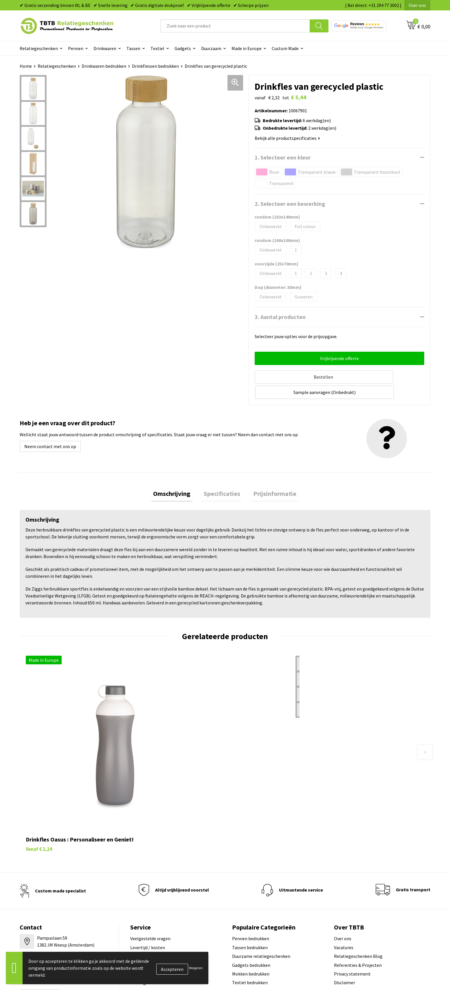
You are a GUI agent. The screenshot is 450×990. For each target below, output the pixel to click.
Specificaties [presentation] (222, 477)
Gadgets (183, 48)
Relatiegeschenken (39, 48)
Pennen (75, 48)
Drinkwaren (104, 48)
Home (26, 66)
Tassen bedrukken (250, 857)
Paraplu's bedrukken (252, 901)
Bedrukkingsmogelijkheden (157, 875)
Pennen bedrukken (250, 849)
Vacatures (343, 857)
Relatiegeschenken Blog (358, 866)
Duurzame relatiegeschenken (261, 866)
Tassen (133, 48)
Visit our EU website (353, 910)
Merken (239, 910)
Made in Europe (247, 48)
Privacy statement (352, 884)
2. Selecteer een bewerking (290, 203)
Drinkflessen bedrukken (155, 66)
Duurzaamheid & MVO (151, 910)
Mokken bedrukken (250, 884)
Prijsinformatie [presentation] (270, 477)
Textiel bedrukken (250, 893)
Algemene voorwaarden (357, 901)
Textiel (157, 48)
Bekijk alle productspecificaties (287, 138)
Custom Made (285, 48)
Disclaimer (344, 893)
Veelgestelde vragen (150, 849)
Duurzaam (211, 48)
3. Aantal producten (280, 316)
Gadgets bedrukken (251, 875)
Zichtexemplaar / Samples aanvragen (167, 901)
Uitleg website (144, 866)
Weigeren (196, 968)
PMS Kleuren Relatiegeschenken (162, 884)
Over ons (417, 5)
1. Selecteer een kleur (283, 157)
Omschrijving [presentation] (176, 477)
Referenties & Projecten (358, 875)
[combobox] (235, 25)
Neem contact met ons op (50, 429)
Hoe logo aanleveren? (151, 893)
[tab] (176, 477)
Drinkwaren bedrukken (104, 66)
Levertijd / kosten (147, 857)
